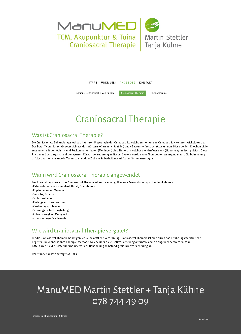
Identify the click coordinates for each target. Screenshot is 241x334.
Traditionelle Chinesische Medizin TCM (94, 93)
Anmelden (203, 319)
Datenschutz (51, 316)
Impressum (38, 316)
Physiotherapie (159, 93)
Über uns (108, 82)
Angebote (127, 82)
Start (93, 82)
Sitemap (63, 316)
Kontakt (146, 82)
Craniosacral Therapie (132, 93)
